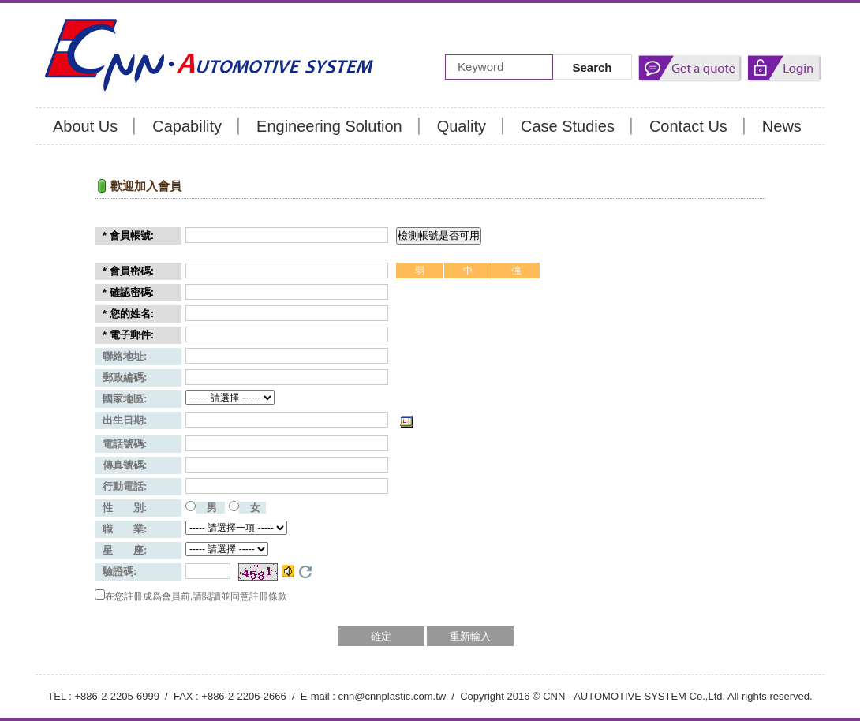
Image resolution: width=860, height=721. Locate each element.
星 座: (125, 550)
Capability (187, 126)
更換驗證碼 (305, 572)
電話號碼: (125, 444)
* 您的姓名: (128, 313)
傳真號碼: (125, 465)
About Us (85, 126)
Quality (461, 126)
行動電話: (125, 486)
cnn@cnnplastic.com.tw (392, 696)
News (782, 126)
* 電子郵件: (128, 335)
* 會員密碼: (128, 271)
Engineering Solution (329, 126)
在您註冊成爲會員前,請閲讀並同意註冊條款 (196, 596)
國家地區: (125, 399)
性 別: (125, 508)
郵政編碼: (125, 377)
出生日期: (125, 420)
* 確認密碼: (128, 292)
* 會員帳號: (128, 235)
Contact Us (688, 126)
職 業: (125, 529)
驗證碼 (119, 571)
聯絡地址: (125, 356)
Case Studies (568, 126)
